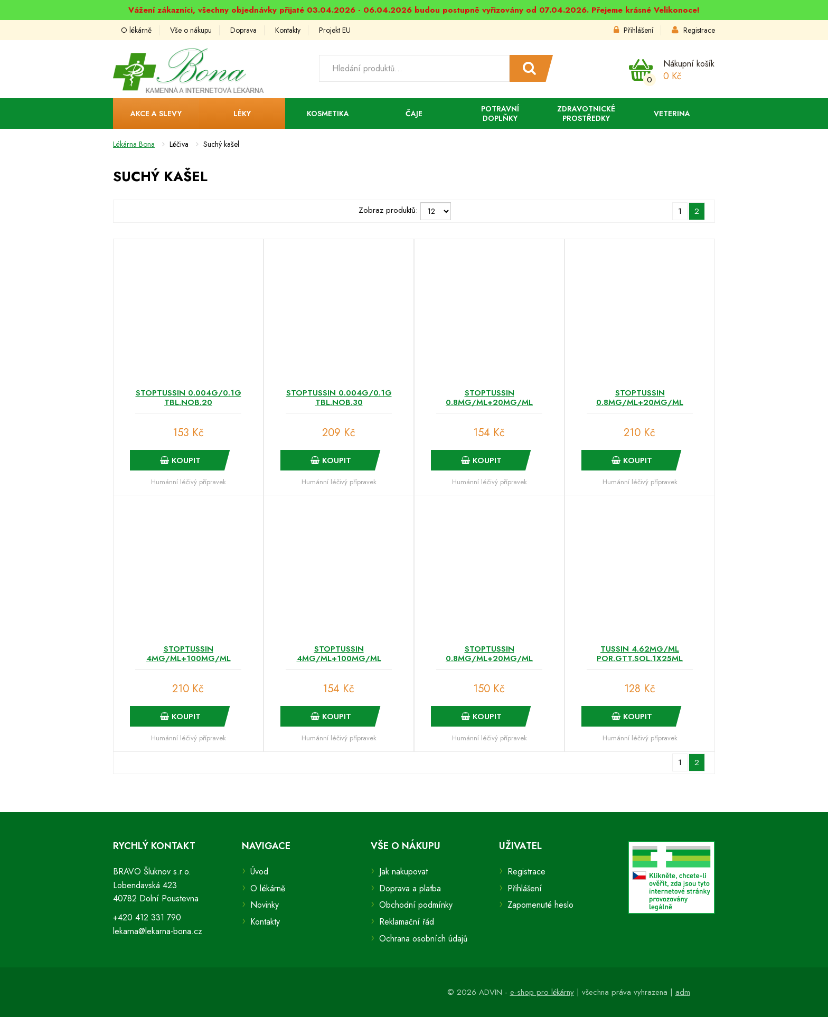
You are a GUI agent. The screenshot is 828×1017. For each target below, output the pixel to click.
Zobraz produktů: (388, 210)
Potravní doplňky (500, 113)
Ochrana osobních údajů (423, 939)
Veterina (672, 113)
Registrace (693, 30)
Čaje (414, 113)
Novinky (264, 905)
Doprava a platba (410, 888)
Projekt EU (335, 30)
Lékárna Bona (134, 144)
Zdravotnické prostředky (586, 113)
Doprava (243, 30)
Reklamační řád (406, 922)
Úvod (259, 871)
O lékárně (136, 30)
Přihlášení (633, 30)
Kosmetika (328, 113)
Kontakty (287, 30)
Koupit (180, 460)
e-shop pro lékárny (542, 992)
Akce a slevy (156, 113)
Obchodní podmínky (416, 905)
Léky (242, 113)
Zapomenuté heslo (540, 905)
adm (682, 992)
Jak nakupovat (403, 871)
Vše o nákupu (191, 30)
